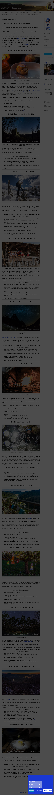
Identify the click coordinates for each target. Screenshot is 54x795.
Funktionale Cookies (38, 790)
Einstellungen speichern (48, 790)
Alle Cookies (31, 790)
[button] (51, 776)
